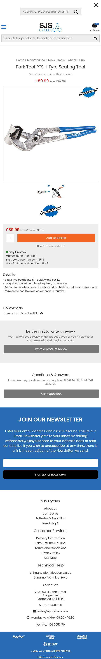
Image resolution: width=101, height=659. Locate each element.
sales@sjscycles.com (52, 611)
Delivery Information (50, 538)
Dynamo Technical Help (51, 577)
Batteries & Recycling (51, 518)
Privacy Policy (50, 553)
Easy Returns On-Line (51, 543)
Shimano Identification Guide (50, 573)
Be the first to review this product (50, 74)
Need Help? (50, 523)
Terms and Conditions (50, 548)
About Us (50, 508)
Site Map (50, 558)
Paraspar (58, 657)
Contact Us (50, 513)
